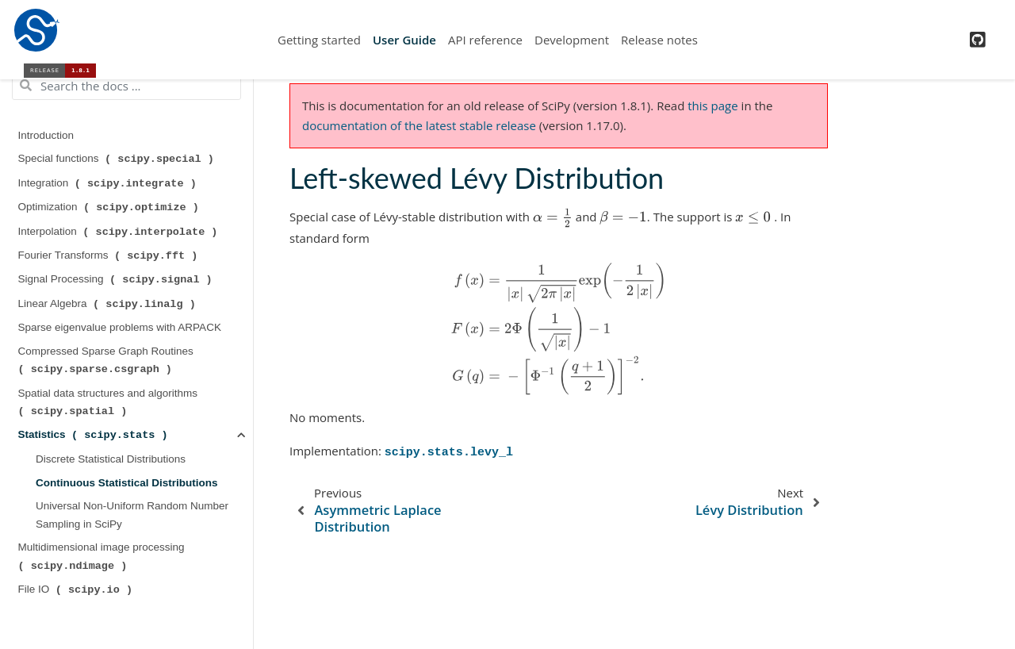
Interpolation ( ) (119, 231)
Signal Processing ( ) (117, 279)
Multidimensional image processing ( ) (103, 556)
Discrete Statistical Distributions (111, 459)
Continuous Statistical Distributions (127, 483)
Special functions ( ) (117, 158)
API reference (485, 40)
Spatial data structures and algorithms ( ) (109, 402)
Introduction (46, 135)
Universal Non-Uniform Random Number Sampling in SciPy (132, 514)
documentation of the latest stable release (419, 125)
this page (712, 105)
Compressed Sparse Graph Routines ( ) (107, 360)
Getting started (319, 40)
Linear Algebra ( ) (108, 304)
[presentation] (553, 217)
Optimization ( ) (110, 207)
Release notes (659, 40)
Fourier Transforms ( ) (109, 255)
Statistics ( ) (94, 434)
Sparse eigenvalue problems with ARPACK (119, 327)
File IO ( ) (77, 589)
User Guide (404, 40)
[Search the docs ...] (126, 85)
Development (571, 40)
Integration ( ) (109, 183)
